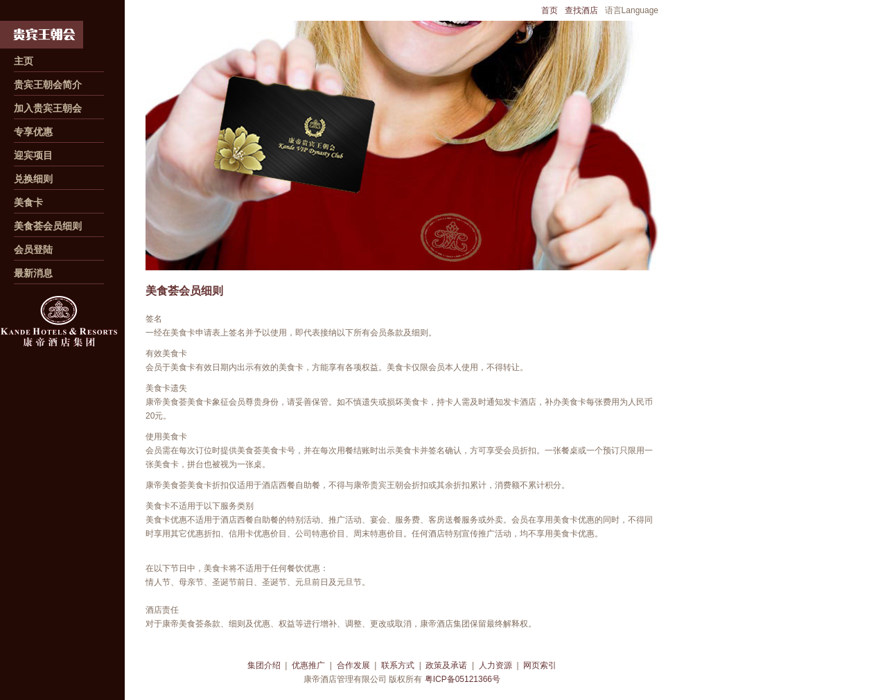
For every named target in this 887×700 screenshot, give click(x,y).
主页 (23, 61)
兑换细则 (33, 178)
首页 (549, 10)
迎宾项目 (33, 155)
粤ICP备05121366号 (462, 679)
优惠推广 (308, 665)
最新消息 (33, 273)
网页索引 (539, 665)
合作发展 (353, 665)
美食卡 (28, 202)
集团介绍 (264, 665)
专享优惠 (33, 131)
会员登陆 (33, 249)
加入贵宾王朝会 (48, 108)
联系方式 (397, 665)
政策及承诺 (446, 665)
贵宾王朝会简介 (48, 84)
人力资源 (495, 665)
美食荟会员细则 (48, 225)
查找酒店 (581, 10)
